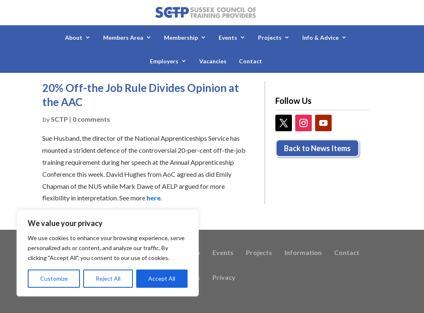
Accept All (161, 278)
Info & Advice (320, 37)
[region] (108, 252)
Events (228, 37)
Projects (270, 37)
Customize (54, 278)
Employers (164, 61)
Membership (181, 37)
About (73, 37)
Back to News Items (317, 148)
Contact (250, 61)
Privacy (224, 277)
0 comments (91, 119)
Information (303, 253)
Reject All (108, 278)
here (154, 198)
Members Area (123, 37)
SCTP (59, 119)
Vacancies (212, 61)
